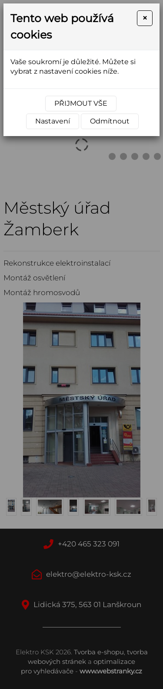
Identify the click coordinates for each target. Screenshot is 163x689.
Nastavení (52, 121)
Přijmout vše (80, 103)
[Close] (145, 18)
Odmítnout (110, 121)
